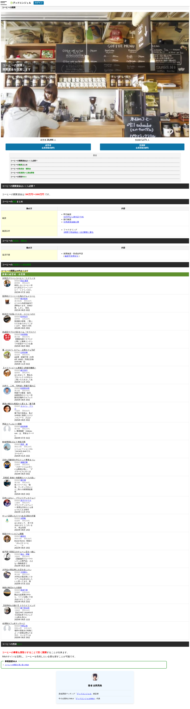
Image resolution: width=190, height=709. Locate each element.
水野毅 (23, 518)
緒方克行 (24, 370)
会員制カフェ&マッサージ (13, 623)
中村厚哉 (24, 334)
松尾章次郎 (24, 388)
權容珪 (23, 536)
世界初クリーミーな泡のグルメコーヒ (18, 296)
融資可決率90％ (71, 256)
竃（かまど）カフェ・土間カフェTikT (18, 350)
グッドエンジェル (84, 694)
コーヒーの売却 (18, 177)
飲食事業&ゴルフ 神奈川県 (13, 442)
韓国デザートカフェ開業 (13, 534)
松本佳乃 (24, 317)
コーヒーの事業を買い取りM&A (17, 665)
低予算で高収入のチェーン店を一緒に (18, 552)
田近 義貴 (24, 281)
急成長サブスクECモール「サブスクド (19, 332)
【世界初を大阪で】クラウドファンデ (18, 605)
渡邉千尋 (24, 590)
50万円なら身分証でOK (73, 217)
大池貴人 (24, 572)
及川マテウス (25, 500)
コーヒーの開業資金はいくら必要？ (24, 161)
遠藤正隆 (24, 462)
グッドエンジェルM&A (85, 699)
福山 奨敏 (24, 554)
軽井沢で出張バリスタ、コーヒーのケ (18, 314)
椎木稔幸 (24, 299)
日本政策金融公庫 (71, 222)
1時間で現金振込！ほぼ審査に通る (78, 232)
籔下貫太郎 (24, 608)
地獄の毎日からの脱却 (12, 588)
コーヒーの (22, 173)
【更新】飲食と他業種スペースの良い (18, 478)
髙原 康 (24, 444)
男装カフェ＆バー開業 (12, 424)
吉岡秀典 (97, 685)
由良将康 (24, 426)
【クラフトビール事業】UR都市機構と (19, 368)
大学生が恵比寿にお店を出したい (16, 570)
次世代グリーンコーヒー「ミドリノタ (18, 278)
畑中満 (23, 480)
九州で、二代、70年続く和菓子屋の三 (19, 386)
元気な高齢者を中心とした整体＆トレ (18, 460)
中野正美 (24, 626)
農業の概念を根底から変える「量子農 (18, 404)
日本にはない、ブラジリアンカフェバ (18, 498)
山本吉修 (24, 352)
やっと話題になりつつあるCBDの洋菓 (19, 516)
